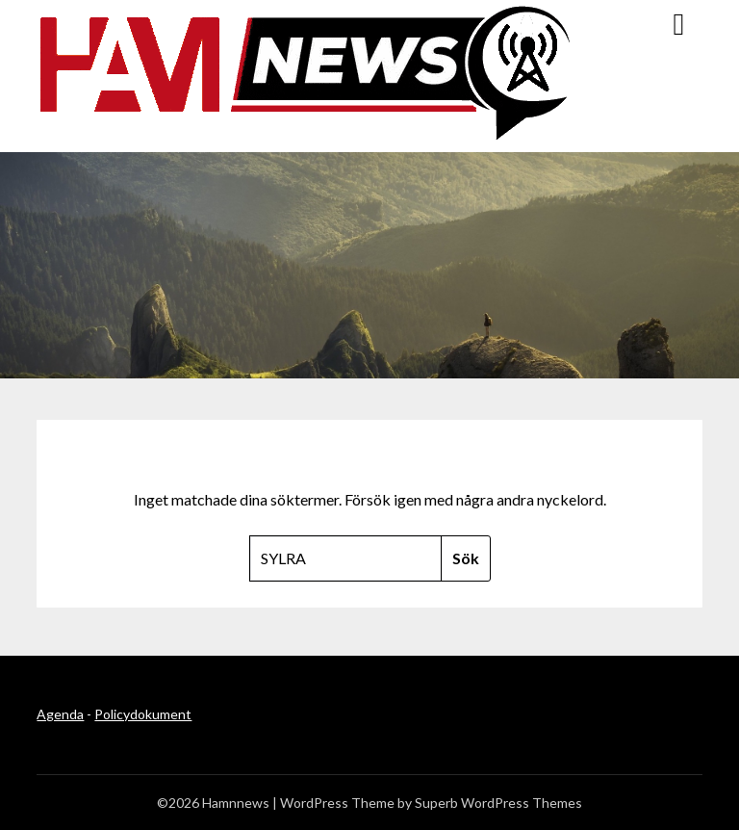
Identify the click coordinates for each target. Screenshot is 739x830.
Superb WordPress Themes (498, 802)
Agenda (60, 714)
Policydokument (142, 714)
